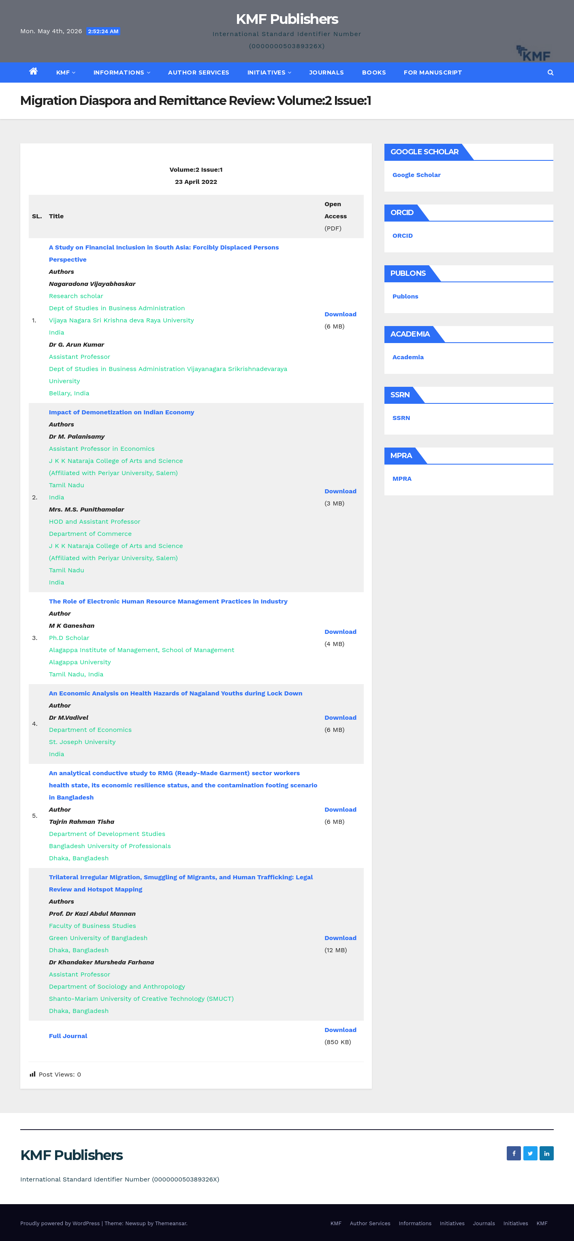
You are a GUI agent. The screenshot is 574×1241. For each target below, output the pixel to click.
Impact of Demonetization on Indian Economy (121, 412)
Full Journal (68, 1036)
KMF (66, 72)
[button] (551, 72)
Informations (122, 72)
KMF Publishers (287, 19)
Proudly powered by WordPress (61, 1223)
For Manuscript (433, 72)
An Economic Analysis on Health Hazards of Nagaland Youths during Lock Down (176, 693)
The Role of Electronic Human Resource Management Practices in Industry (168, 601)
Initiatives (270, 72)
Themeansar (170, 1223)
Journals (326, 72)
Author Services (199, 72)
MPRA (402, 478)
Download (340, 314)
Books (374, 72)
